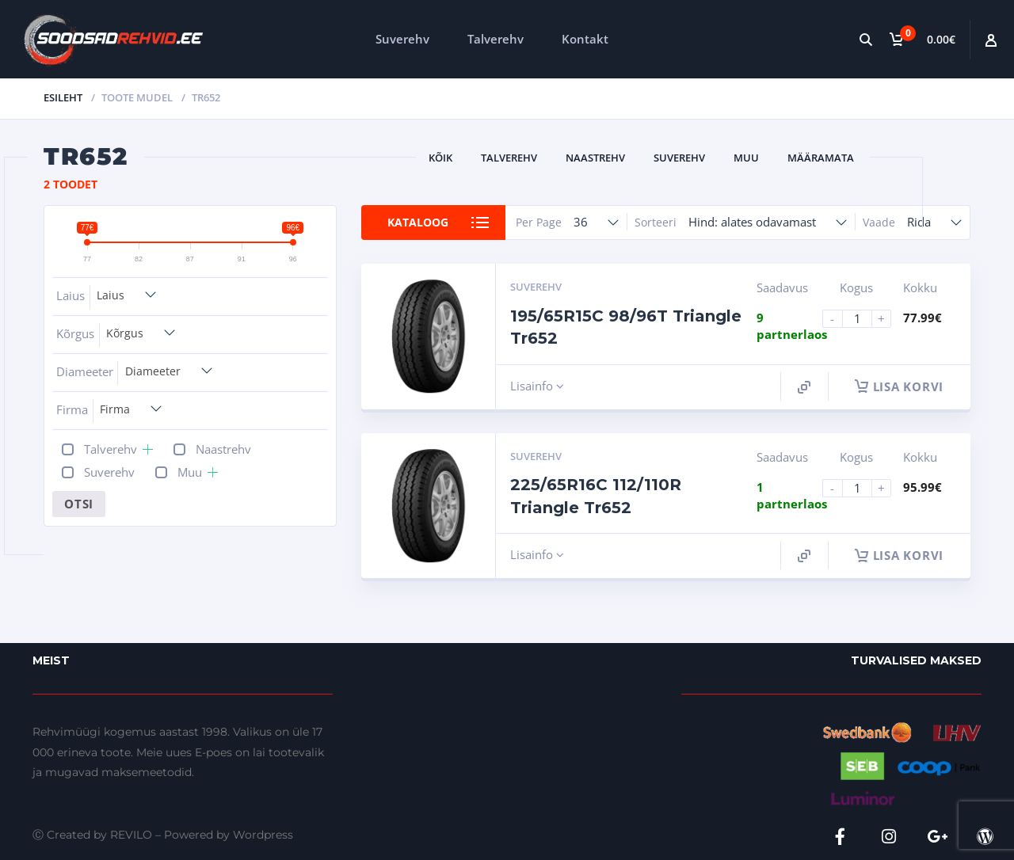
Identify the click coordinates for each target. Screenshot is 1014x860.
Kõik (440, 157)
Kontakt (585, 39)
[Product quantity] (863, 319)
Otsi (78, 504)
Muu (746, 157)
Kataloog (417, 222)
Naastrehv (595, 157)
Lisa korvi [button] (899, 386)
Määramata (820, 157)
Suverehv (402, 39)
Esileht (63, 97)
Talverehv (495, 39)
